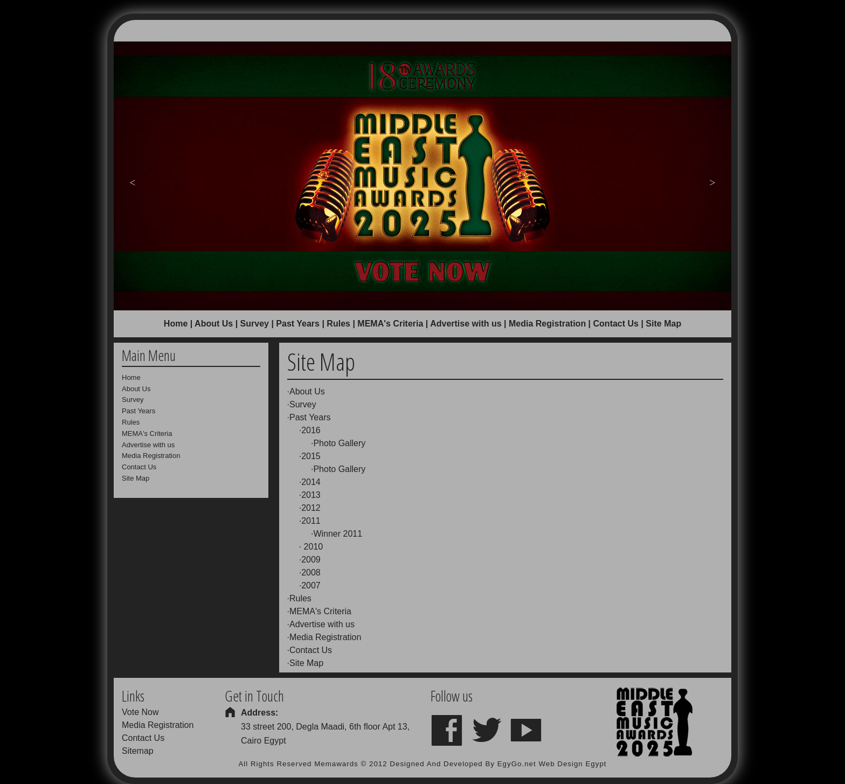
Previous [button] (132, 181)
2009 (311, 559)
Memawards (336, 764)
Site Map (306, 663)
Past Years (298, 323)
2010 (312, 546)
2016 (311, 430)
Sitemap (138, 750)
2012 (311, 507)
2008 (311, 572)
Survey (254, 323)
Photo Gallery (339, 443)
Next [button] (712, 181)
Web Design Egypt (572, 764)
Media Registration (547, 323)
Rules (338, 323)
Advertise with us (465, 323)
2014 (311, 482)
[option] (422, 175)
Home (176, 323)
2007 (311, 585)
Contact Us (616, 323)
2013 (311, 494)
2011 (311, 520)
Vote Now (140, 712)
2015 (311, 456)
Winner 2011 (337, 533)
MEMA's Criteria (390, 323)
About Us (214, 323)
